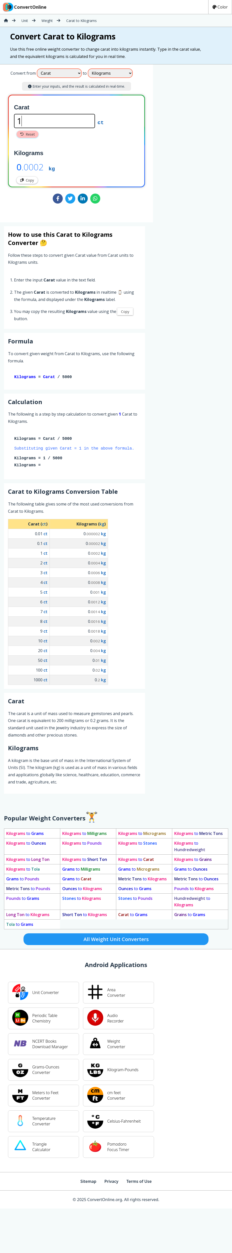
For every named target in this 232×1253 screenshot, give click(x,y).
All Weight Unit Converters (116, 940)
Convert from (23, 73)
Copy (27, 180)
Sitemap (88, 1182)
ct (101, 122)
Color (220, 7)
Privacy (111, 1182)
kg (51, 168)
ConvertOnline (24, 7)
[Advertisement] (174, 141)
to (25, 834)
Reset (27, 134)
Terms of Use (139, 1182)
